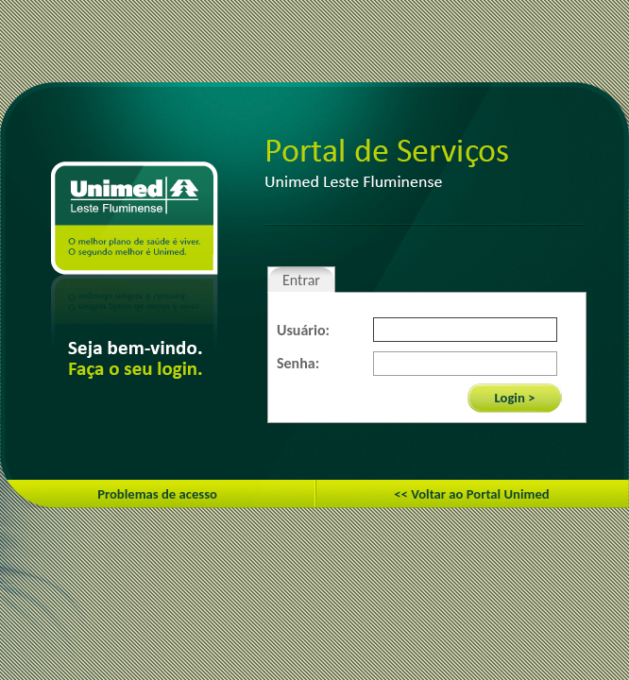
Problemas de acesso (157, 493)
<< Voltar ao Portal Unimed (471, 493)
